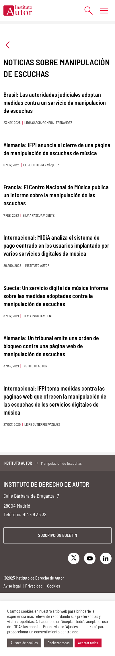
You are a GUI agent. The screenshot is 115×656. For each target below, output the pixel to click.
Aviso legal (12, 586)
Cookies (53, 586)
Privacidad (33, 586)
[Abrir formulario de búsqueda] (86, 10)
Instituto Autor (17, 463)
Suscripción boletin (57, 535)
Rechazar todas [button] (59, 643)
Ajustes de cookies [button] (24, 643)
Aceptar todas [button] (88, 643)
